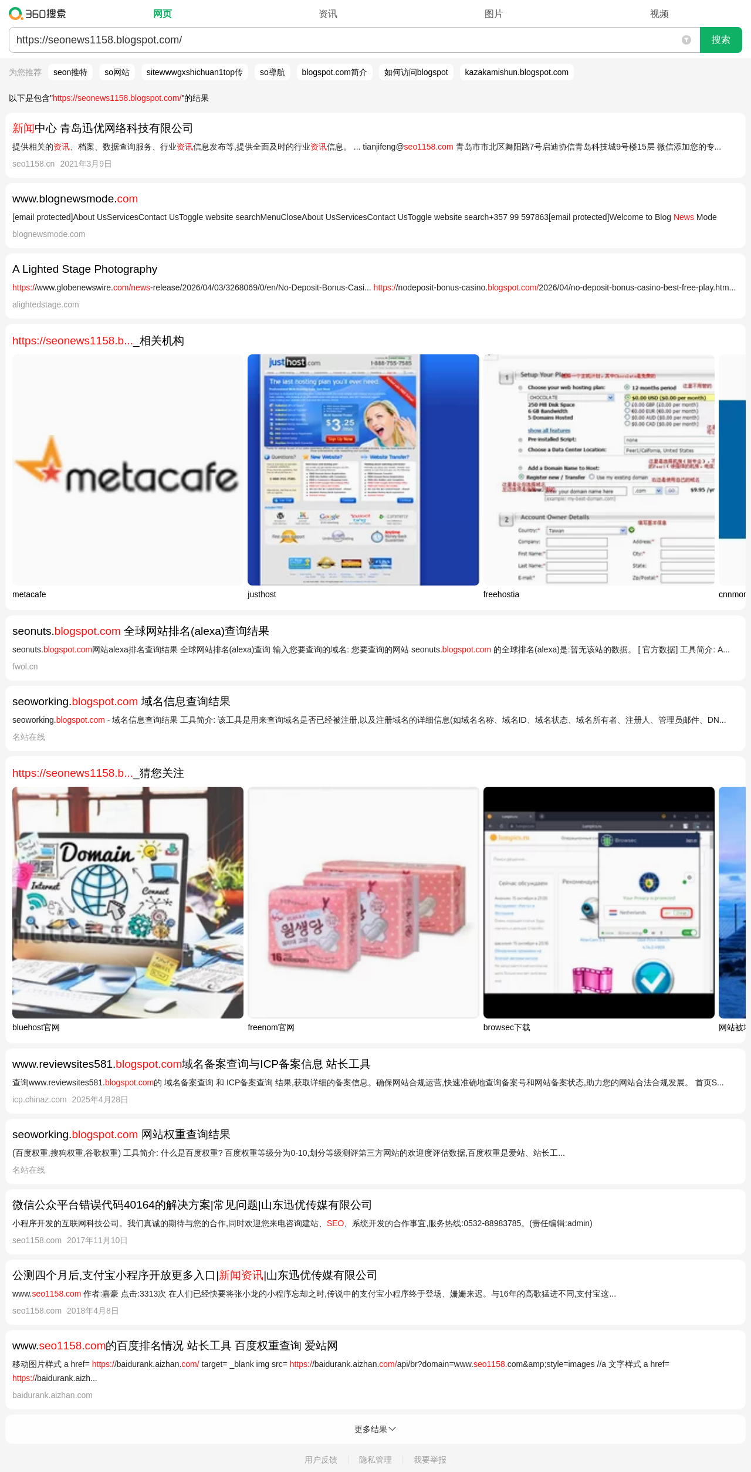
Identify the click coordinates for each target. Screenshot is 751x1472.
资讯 (328, 14)
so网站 (117, 72)
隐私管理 (375, 1459)
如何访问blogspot (416, 72)
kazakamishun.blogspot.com (517, 72)
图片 (494, 14)
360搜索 (40, 13)
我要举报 (430, 1459)
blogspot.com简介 (334, 72)
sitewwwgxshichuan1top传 (195, 72)
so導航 (272, 72)
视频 (659, 14)
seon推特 (70, 72)
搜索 (721, 40)
